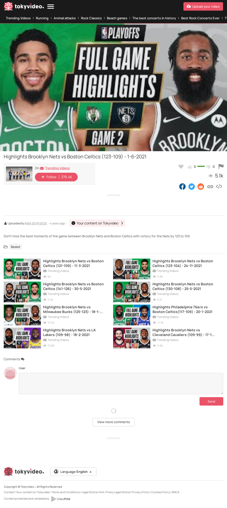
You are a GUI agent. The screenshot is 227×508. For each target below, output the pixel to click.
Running (42, 18)
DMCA (175, 492)
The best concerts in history (154, 18)
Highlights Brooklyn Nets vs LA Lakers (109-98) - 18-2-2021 (69, 332)
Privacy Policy (141, 492)
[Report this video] (221, 166)
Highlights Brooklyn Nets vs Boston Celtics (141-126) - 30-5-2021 (73, 286)
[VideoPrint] (61, 499)
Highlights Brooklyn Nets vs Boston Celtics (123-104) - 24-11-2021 (182, 263)
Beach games (117, 18)
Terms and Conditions (66, 492)
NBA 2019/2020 (36, 223)
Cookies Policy (160, 492)
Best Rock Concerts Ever (200, 18)
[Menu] (50, 6)
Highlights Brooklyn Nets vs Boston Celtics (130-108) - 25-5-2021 (182, 286)
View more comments (113, 422)
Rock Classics (91, 18)
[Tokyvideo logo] (24, 7)
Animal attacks (65, 18)
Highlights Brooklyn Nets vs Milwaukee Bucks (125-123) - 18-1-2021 (71, 309)
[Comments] (121, 383)
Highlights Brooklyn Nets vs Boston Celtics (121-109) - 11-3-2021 (73, 263)
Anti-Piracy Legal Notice (114, 492)
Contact (9, 492)
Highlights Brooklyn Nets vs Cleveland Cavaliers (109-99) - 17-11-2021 (183, 332)
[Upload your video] (203, 6)
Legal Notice (90, 492)
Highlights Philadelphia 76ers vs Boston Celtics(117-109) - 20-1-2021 (182, 309)
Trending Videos (18, 18)
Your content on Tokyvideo (33, 492)
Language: (73, 471)
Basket (15, 246)
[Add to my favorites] (180, 166)
